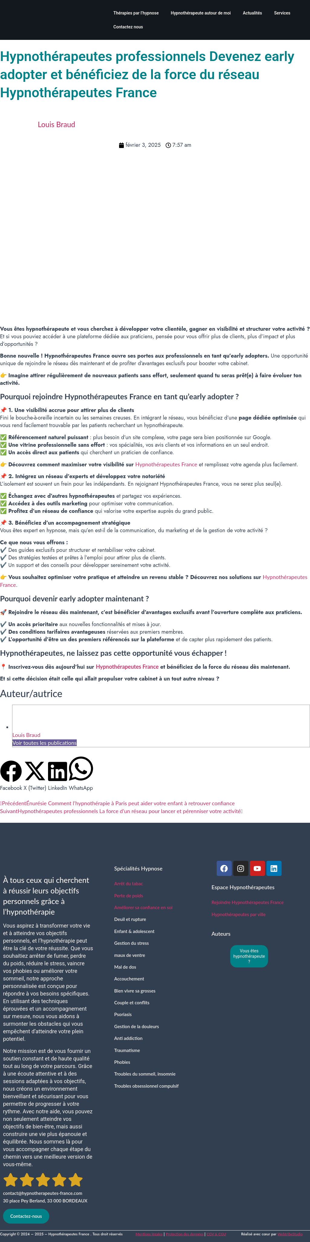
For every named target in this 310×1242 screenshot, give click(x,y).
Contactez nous (128, 26)
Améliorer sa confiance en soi (143, 907)
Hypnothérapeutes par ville (239, 914)
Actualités (252, 13)
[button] (11, 776)
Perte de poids (128, 895)
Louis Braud (26, 735)
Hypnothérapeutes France (166, 464)
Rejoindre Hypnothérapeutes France (248, 902)
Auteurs (221, 933)
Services (282, 13)
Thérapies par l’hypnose (136, 13)
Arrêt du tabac (128, 883)
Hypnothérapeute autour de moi (201, 13)
